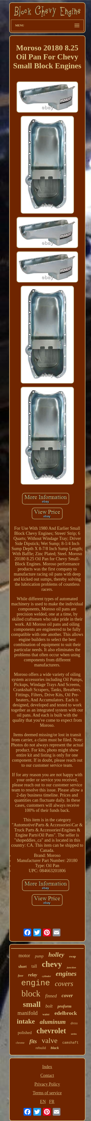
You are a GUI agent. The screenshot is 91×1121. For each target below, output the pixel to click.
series (74, 1034)
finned (51, 995)
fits (33, 1041)
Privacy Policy (47, 1084)
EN (43, 1101)
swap (72, 956)
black (55, 1048)
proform (65, 1006)
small (32, 1004)
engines (66, 973)
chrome (20, 1042)
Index (47, 1066)
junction (71, 967)
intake (26, 1021)
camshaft (70, 1043)
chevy (52, 964)
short (22, 966)
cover (67, 995)
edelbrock (65, 1013)
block (31, 993)
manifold (27, 1013)
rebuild (41, 1048)
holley (56, 954)
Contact (47, 1075)
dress (74, 1023)
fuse (20, 975)
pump (39, 956)
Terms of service (47, 1092)
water (46, 1014)
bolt (49, 1006)
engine (35, 983)
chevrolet (51, 1030)
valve (50, 1040)
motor (24, 955)
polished (25, 1032)
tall (34, 966)
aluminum (53, 1021)
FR (51, 1101)
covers (64, 983)
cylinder (46, 976)
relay (32, 974)
